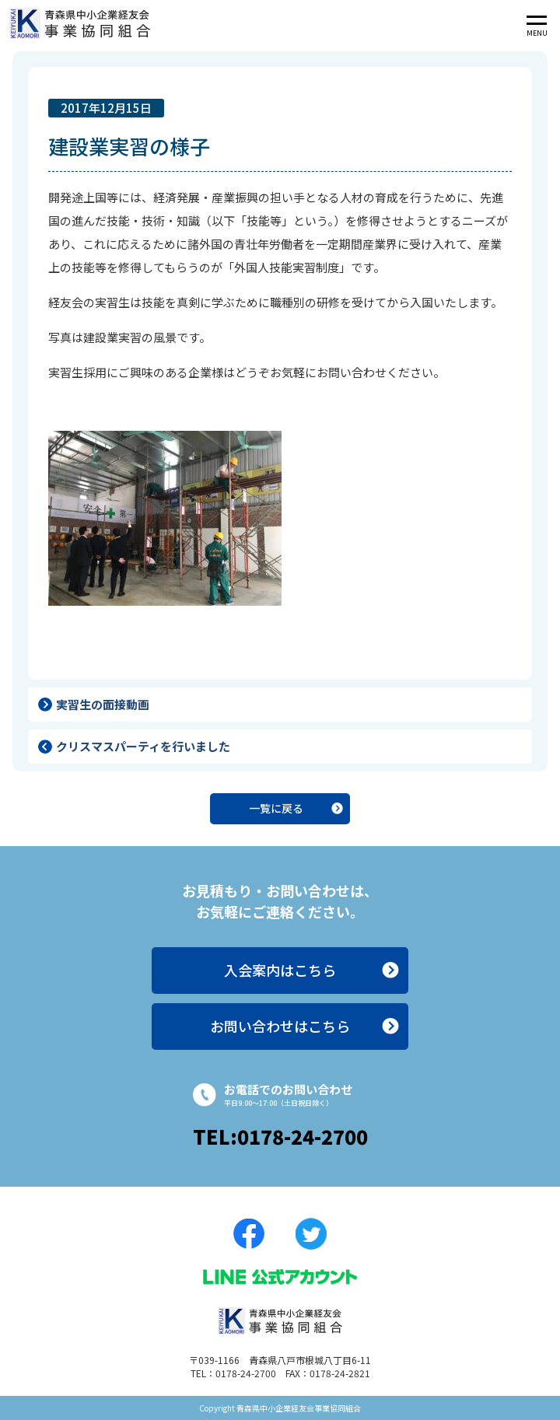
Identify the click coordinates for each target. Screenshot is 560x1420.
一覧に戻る (276, 808)
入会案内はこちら (280, 970)
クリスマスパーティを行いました (143, 746)
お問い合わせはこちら (280, 1026)
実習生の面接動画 (102, 704)
